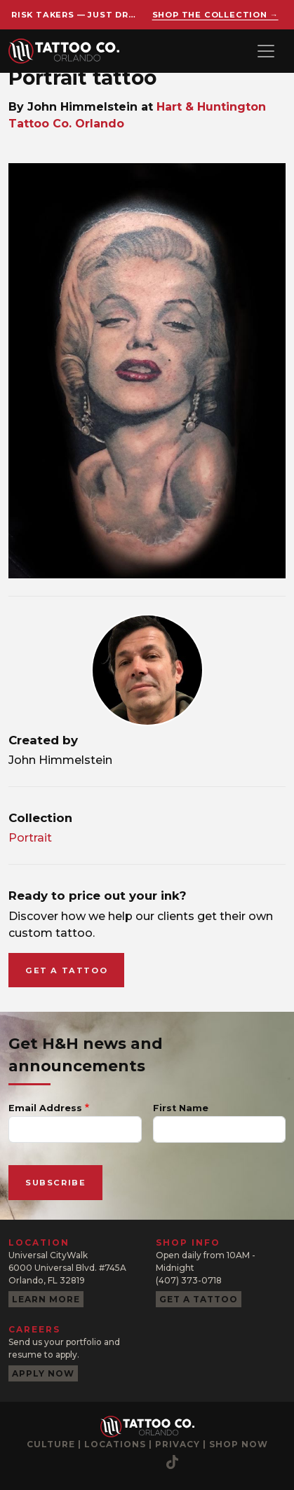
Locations (115, 1444)
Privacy (177, 1444)
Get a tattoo (66, 970)
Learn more (46, 1299)
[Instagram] (33, 1461)
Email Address (45, 1108)
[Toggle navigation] (266, 51)
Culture (51, 1444)
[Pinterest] (117, 1461)
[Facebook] (61, 1461)
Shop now (238, 1444)
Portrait (30, 837)
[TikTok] (172, 1461)
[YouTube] (89, 1461)
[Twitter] (145, 1461)
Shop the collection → (215, 15)
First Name (180, 1108)
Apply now (43, 1373)
